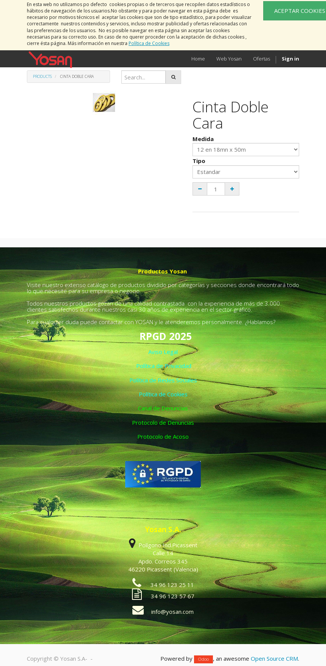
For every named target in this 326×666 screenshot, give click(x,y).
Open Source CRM (274, 658)
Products (42, 76)
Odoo (203, 659)
